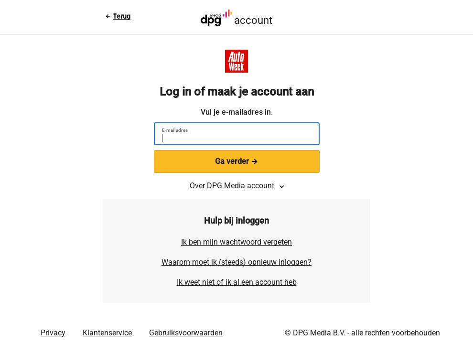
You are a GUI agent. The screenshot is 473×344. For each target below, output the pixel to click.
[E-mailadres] (233, 139)
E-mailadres (175, 130)
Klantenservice (107, 332)
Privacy (53, 332)
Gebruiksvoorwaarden (186, 332)
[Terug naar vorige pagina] (117, 16)
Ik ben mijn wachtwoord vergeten (236, 242)
